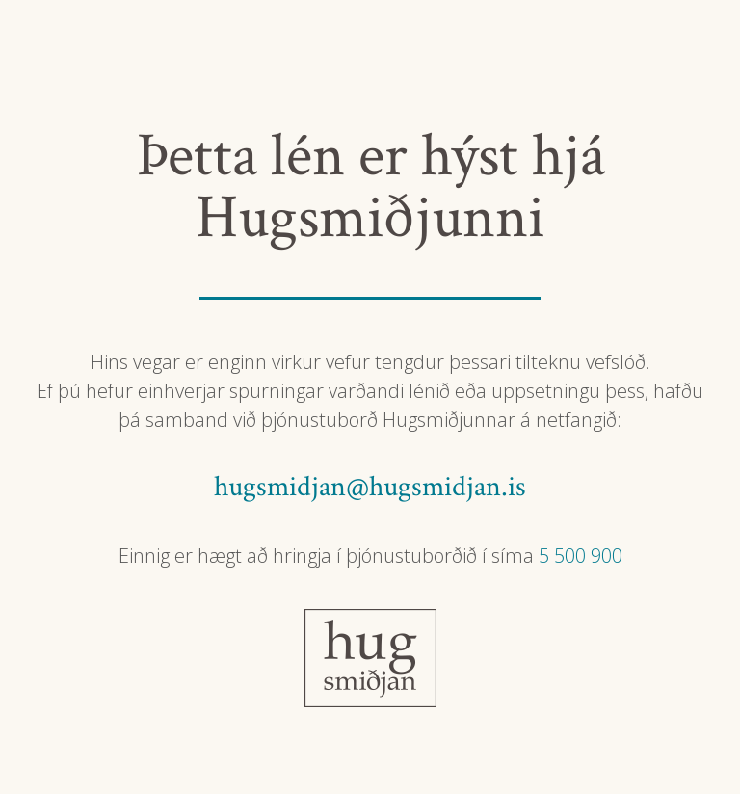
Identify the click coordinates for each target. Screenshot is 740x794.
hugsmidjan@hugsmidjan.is (370, 487)
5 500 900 (580, 556)
